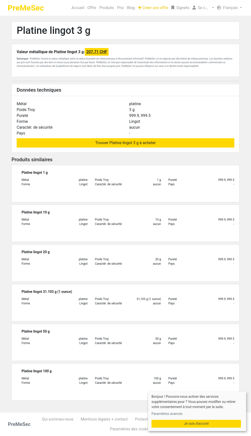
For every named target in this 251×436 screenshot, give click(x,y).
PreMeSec (26, 7)
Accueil (78, 7)
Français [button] (228, 7)
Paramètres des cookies (131, 429)
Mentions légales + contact (104, 419)
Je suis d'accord (196, 423)
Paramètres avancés (167, 414)
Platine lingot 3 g (53, 30)
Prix (120, 7)
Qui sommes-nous (57, 419)
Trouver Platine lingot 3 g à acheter (125, 142)
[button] (203, 8)
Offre (92, 7)
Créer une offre (153, 7)
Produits (106, 7)
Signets (180, 7)
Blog (131, 7)
